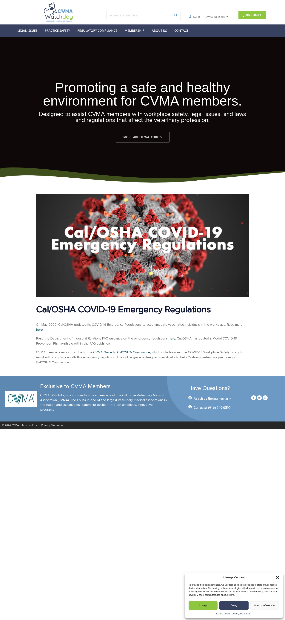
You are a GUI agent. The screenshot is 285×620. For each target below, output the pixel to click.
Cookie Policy (223, 613)
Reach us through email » (212, 398)
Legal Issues (27, 31)
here (39, 330)
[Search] (176, 15)
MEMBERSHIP (134, 31)
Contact (181, 31)
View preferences (265, 605)
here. (172, 338)
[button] (277, 577)
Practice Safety (57, 31)
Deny (234, 605)
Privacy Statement (241, 613)
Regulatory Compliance (97, 31)
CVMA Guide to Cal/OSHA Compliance (121, 352)
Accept (203, 605)
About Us (159, 31)
